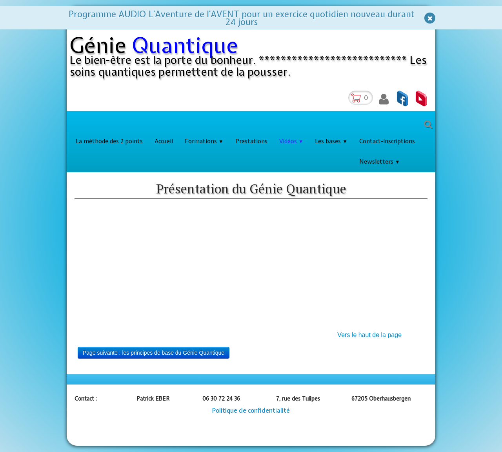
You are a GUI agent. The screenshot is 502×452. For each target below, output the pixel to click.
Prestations (251, 141)
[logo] (252, 58)
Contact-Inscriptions (387, 141)
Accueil (164, 141)
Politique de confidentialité (251, 410)
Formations (204, 141)
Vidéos (291, 141)
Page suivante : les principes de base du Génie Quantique (153, 353)
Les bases (331, 141)
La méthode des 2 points (109, 141)
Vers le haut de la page (369, 335)
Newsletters (379, 162)
